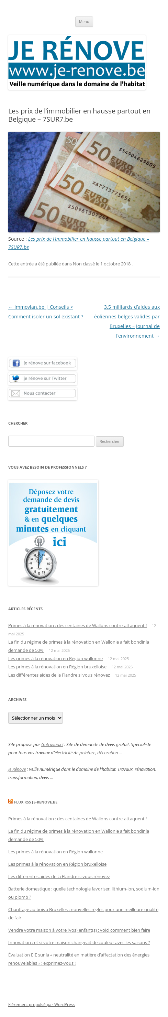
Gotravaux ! (52, 744)
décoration (107, 753)
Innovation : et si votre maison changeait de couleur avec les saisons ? (79, 942)
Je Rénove (17, 769)
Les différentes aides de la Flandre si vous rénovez (59, 675)
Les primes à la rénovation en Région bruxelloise (57, 667)
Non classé (84, 264)
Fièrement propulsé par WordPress (41, 1004)
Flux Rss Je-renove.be (35, 802)
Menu (84, 21)
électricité (63, 753)
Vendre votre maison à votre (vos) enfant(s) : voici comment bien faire (79, 930)
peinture (87, 753)
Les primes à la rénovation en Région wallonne (55, 658)
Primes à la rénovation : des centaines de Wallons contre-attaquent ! (77, 625)
